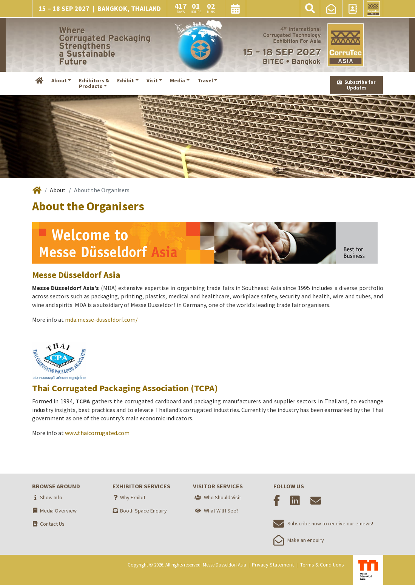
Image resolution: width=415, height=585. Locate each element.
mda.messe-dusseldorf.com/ (101, 319)
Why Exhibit (132, 497)
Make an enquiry (298, 540)
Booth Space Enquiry (143, 510)
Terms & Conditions (322, 564)
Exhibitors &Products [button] (94, 83)
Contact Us (52, 523)
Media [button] (177, 80)
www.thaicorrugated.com (97, 433)
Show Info (51, 497)
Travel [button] (205, 80)
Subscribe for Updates (356, 85)
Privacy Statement (273, 564)
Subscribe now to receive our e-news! (323, 523)
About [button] (59, 80)
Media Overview (58, 510)
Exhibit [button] (125, 80)
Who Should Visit (222, 497)
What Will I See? (221, 510)
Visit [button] (152, 80)
